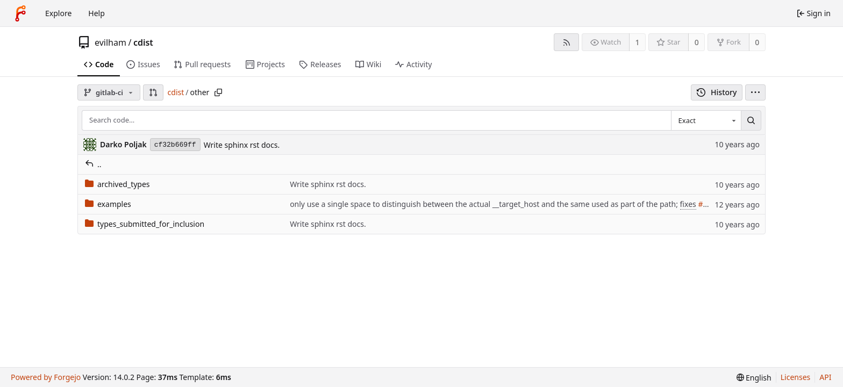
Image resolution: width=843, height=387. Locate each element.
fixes (688, 204)
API (825, 377)
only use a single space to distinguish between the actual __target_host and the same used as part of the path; (485, 204)
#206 (707, 204)
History (717, 92)
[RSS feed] (566, 42)
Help (96, 13)
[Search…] (751, 120)
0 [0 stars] (697, 42)
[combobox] (706, 120)
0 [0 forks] (757, 42)
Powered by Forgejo (46, 377)
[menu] (755, 92)
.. (93, 164)
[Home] (20, 13)
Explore (58, 13)
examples (108, 204)
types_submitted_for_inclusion (144, 224)
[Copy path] (218, 92)
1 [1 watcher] (637, 42)
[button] (153, 92)
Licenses (796, 377)
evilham (110, 42)
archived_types (117, 184)
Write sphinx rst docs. (242, 145)
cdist (143, 42)
